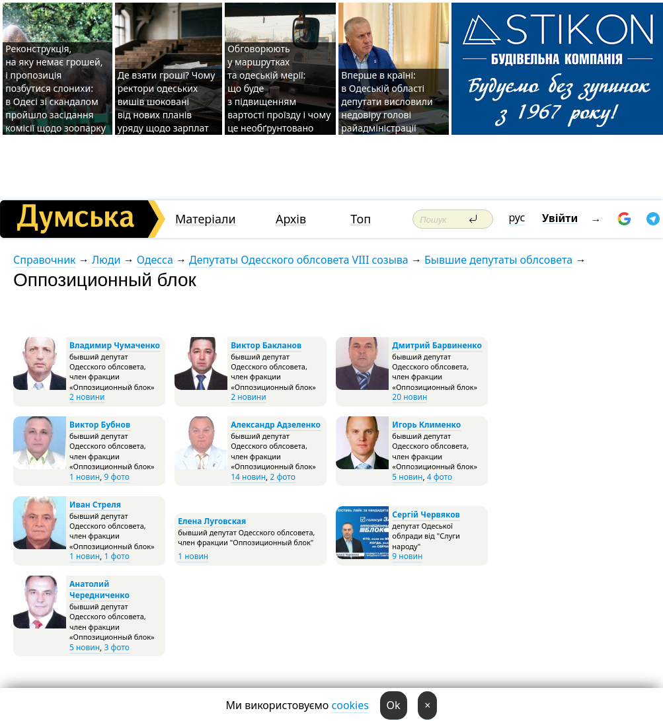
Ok (394, 705)
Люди (106, 259)
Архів (291, 219)
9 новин (407, 556)
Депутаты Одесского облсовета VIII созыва (299, 259)
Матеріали (205, 219)
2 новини (87, 396)
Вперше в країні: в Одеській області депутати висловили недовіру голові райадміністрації (386, 101)
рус (517, 217)
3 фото (116, 647)
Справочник (44, 259)
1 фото (116, 556)
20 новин (409, 396)
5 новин (407, 476)
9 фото (116, 476)
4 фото (439, 476)
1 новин (84, 476)
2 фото (282, 476)
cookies (350, 705)
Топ (360, 219)
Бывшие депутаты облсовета (498, 259)
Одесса (155, 259)
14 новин (248, 476)
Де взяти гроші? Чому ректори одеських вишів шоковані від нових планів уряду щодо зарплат (166, 101)
